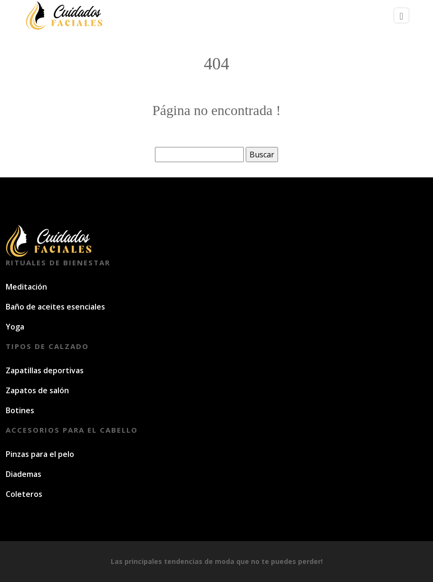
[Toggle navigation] (401, 15)
